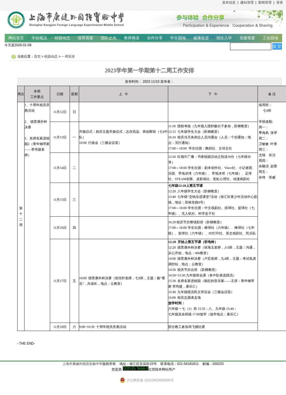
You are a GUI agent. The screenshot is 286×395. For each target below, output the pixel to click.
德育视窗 (85, 38)
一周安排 (68, 56)
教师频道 (132, 38)
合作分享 (155, 38)
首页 (37, 56)
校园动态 (62, 38)
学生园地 (178, 38)
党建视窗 (247, 38)
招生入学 (224, 38)
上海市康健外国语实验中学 (82, 364)
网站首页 (16, 38)
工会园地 (270, 38)
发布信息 (229, 2)
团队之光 (108, 38)
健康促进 (201, 38)
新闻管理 (265, 2)
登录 (279, 2)
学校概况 (39, 38)
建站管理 (247, 2)
